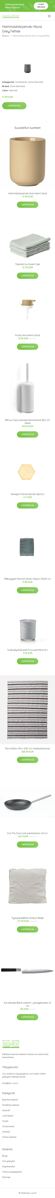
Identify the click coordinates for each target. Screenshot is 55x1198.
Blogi (4, 1155)
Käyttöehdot (8, 1166)
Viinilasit (6, 1131)
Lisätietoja (14, 105)
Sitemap (6, 1177)
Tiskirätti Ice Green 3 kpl (27, 264)
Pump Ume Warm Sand (27, 335)
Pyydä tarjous (41, 5)
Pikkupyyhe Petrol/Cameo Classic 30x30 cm (27, 578)
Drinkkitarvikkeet (10, 1105)
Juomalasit (7, 1115)
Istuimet (6, 1110)
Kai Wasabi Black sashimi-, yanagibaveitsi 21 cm (27, 1004)
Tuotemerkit (21, 82)
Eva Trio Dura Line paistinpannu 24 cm (27, 833)
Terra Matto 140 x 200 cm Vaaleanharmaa (27, 748)
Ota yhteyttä (8, 1161)
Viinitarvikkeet (9, 1137)
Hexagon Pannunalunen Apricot (27, 494)
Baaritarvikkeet (10, 1099)
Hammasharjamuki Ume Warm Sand (27, 193)
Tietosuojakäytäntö (12, 1171)
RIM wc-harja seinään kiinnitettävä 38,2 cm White (27, 422)
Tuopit (5, 1121)
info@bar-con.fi (10, 1083)
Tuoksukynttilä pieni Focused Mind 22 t (27, 649)
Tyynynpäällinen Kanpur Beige (28, 917)
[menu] (49, 16)
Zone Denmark (35, 82)
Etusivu (5, 35)
